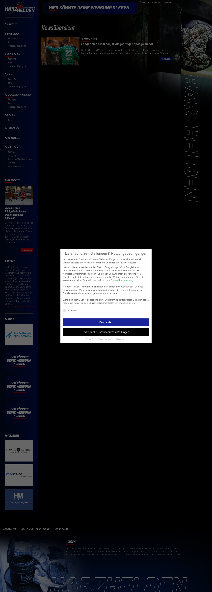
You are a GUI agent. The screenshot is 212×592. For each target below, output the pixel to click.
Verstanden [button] (106, 315)
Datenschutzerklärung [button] (107, 332)
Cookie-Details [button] (91, 332)
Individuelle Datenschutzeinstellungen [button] (106, 325)
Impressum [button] (121, 332)
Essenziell (70, 303)
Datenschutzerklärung (122, 273)
